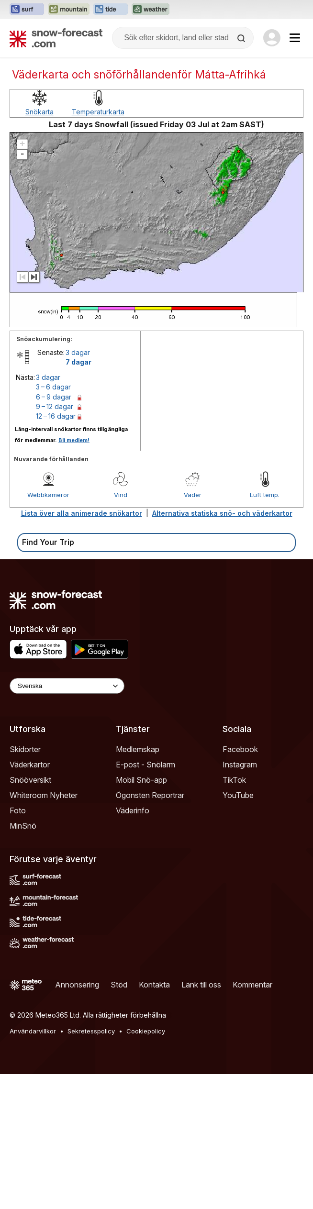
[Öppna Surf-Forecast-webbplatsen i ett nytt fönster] (27, 9)
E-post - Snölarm (145, 764)
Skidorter (25, 749)
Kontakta (154, 984)
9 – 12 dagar (54, 406)
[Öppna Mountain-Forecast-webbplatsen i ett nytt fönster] (68, 9)
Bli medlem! (73, 440)
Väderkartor (30, 764)
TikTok (234, 780)
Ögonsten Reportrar (150, 795)
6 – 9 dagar (53, 397)
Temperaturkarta (98, 112)
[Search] (242, 38)
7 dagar (78, 362)
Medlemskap (137, 749)
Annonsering (77, 984)
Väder (192, 495)
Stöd (119, 984)
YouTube (238, 795)
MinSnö (23, 826)
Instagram (240, 764)
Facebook (240, 749)
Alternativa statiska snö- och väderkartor (222, 513)
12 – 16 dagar (56, 416)
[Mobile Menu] (294, 37)
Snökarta (39, 112)
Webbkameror (48, 495)
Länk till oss (201, 984)
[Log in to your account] (271, 37)
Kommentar (252, 984)
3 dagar (78, 352)
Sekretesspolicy (91, 1031)
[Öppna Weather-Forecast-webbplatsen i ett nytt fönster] (150, 9)
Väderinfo (132, 810)
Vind (120, 495)
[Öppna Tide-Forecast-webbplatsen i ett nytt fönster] (110, 9)
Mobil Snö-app (141, 780)
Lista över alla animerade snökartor (81, 513)
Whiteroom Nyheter (44, 795)
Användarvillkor (33, 1031)
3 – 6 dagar (53, 387)
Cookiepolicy (145, 1031)
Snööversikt (30, 780)
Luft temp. (264, 495)
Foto (18, 810)
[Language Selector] (67, 686)
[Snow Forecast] (56, 37)
